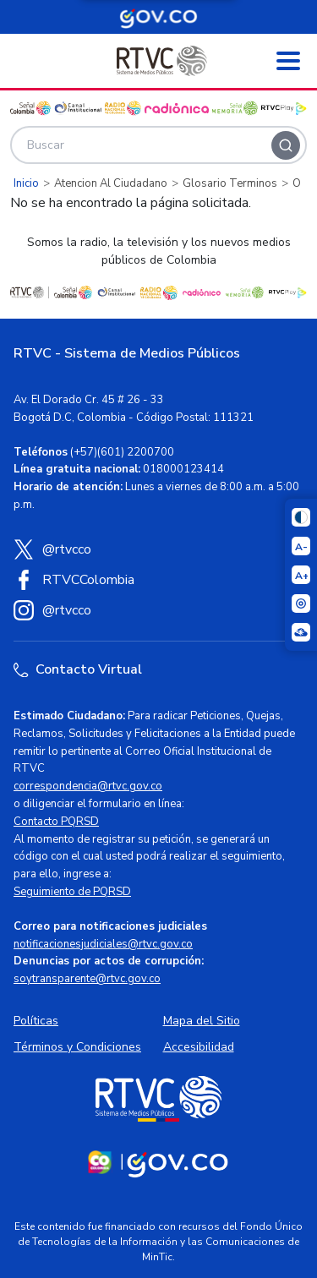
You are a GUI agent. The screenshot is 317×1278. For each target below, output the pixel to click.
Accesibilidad (198, 1047)
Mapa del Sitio (201, 1021)
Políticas (36, 1021)
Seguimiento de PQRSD (72, 891)
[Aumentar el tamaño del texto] (301, 574)
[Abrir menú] (288, 60)
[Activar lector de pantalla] (301, 603)
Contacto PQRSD (56, 821)
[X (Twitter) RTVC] (158, 549)
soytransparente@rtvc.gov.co (87, 978)
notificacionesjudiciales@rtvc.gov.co (103, 944)
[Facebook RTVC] (158, 580)
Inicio (26, 183)
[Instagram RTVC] (158, 610)
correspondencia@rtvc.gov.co (88, 786)
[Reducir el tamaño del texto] (301, 546)
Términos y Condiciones (77, 1047)
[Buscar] (285, 145)
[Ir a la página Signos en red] (301, 632)
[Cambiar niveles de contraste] (301, 517)
